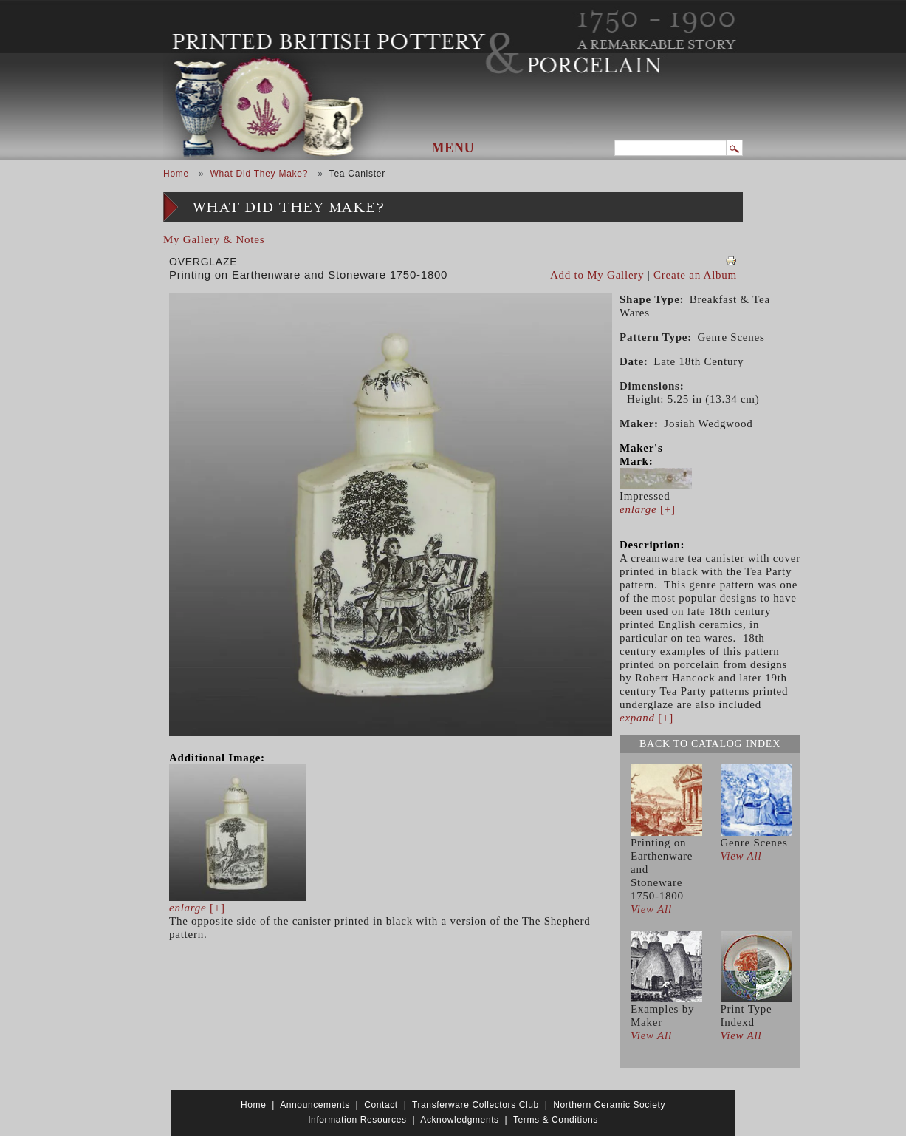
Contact (381, 1105)
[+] (197, 908)
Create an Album (695, 275)
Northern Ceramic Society (609, 1105)
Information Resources (357, 1120)
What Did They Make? (259, 174)
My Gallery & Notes (213, 239)
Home (176, 174)
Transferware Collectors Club (475, 1105)
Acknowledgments (459, 1120)
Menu (453, 147)
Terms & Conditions (555, 1120)
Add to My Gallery (597, 275)
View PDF (731, 261)
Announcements (315, 1105)
